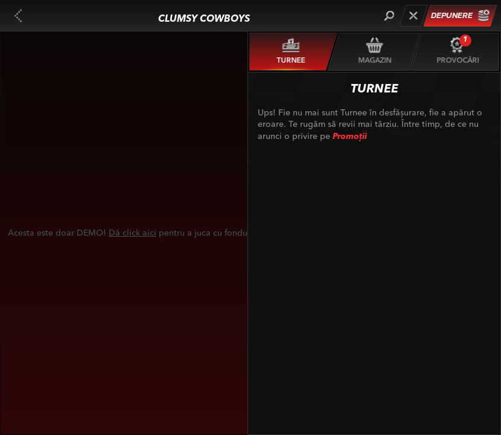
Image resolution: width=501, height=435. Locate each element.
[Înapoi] (18, 16)
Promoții (350, 136)
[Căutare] (389, 16)
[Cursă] (413, 16)
